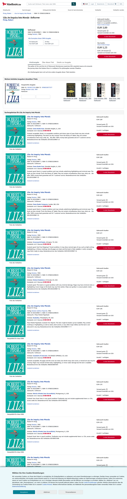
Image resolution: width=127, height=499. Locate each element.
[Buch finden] (74, 4)
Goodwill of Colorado (40, 355)
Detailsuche (6, 10)
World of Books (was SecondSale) (44, 393)
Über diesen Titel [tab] (48, 62)
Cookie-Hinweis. (47, 484)
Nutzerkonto (100, 4)
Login (92, 4)
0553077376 (31, 87)
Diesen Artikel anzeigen (103, 24)
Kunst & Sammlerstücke (75, 10)
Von (35, 42)
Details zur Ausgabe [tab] (64, 62)
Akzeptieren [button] (24, 492)
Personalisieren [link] (71, 492)
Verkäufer (98, 10)
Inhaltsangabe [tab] (34, 62)
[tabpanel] (61, 69)
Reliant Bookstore (39, 280)
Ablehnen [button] (47, 492)
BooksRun (36, 318)
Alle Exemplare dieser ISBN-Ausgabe (39, 38)
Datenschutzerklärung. (19, 486)
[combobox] (49, 4)
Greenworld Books (39, 242)
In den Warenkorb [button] (109, 36)
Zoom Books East (38, 128)
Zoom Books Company (40, 204)
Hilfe (121, 4)
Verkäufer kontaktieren (33, 143)
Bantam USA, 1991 (32, 89)
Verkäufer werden (118, 10)
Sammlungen (26, 10)
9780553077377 (47, 87)
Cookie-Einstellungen (90, 482)
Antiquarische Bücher (49, 10)
